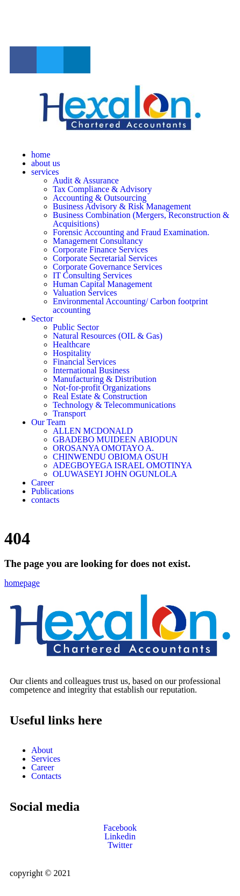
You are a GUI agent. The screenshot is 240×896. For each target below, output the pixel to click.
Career (42, 482)
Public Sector (76, 327)
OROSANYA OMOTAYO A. (103, 448)
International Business (91, 370)
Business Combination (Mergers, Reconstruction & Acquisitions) (141, 219)
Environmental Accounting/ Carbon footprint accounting (130, 305)
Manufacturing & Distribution (105, 379)
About (42, 750)
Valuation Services (85, 292)
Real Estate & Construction (100, 396)
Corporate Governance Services (107, 266)
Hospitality (72, 353)
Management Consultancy (98, 240)
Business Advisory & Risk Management (122, 206)
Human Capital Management (102, 284)
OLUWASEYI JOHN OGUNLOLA (115, 473)
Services (45, 758)
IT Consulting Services (92, 275)
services (45, 171)
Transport (69, 413)
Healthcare (71, 344)
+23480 (108, 22)
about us (45, 163)
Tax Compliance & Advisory (102, 189)
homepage (22, 582)
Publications (52, 491)
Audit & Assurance (86, 180)
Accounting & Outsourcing (99, 197)
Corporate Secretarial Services (105, 258)
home (41, 154)
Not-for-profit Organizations (102, 387)
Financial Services (84, 361)
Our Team (48, 422)
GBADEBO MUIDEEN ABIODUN (115, 439)
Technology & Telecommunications (114, 404)
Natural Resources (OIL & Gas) (108, 335)
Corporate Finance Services (100, 249)
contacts (45, 499)
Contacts (46, 776)
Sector (42, 318)
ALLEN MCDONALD (93, 430)
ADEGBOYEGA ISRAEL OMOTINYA (122, 465)
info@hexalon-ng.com (48, 22)
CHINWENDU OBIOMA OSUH (110, 456)
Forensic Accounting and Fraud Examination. (131, 232)
